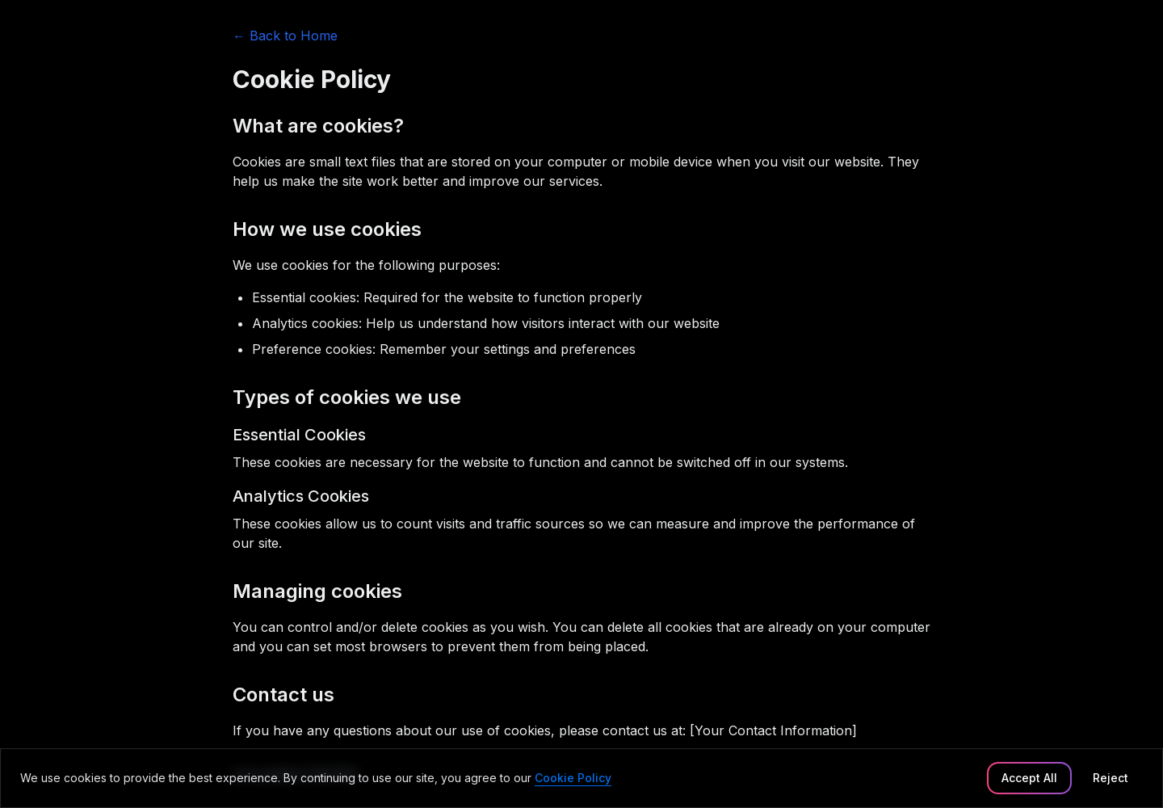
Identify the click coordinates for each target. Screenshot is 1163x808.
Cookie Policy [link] (573, 778)
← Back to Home (285, 35)
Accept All (1029, 778)
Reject (1110, 778)
